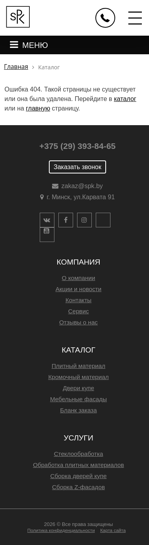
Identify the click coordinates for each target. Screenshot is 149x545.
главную (38, 108)
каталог (125, 98)
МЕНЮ (35, 45)
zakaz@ (82, 186)
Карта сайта (113, 530)
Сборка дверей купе (78, 476)
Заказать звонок (77, 167)
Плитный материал (78, 365)
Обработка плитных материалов (78, 464)
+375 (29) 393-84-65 (77, 146)
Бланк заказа (78, 410)
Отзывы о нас (78, 322)
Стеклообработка (78, 453)
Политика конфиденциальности (61, 530)
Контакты (79, 300)
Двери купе (78, 388)
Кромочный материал (78, 376)
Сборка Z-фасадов (78, 487)
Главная (16, 67)
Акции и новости (79, 289)
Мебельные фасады (78, 399)
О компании (78, 277)
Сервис (78, 311)
